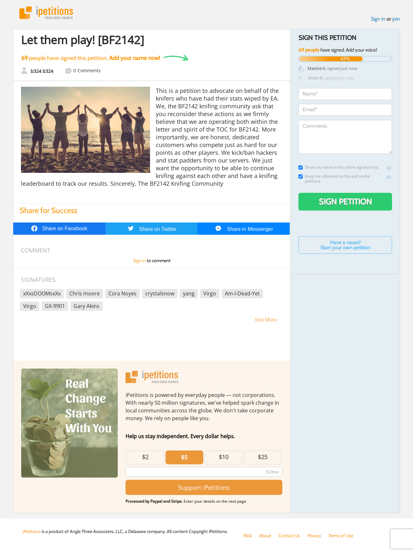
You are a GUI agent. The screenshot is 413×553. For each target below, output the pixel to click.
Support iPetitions (204, 487)
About (265, 535)
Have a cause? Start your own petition (345, 245)
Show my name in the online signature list (338, 167)
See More (266, 319)
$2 (145, 457)
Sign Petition (345, 201)
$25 (262, 457)
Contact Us (289, 535)
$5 (184, 457)
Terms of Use (340, 535)
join (396, 19)
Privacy (314, 535)
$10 (223, 457)
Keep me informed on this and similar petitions (334, 178)
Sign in (378, 19)
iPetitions (46, 12)
